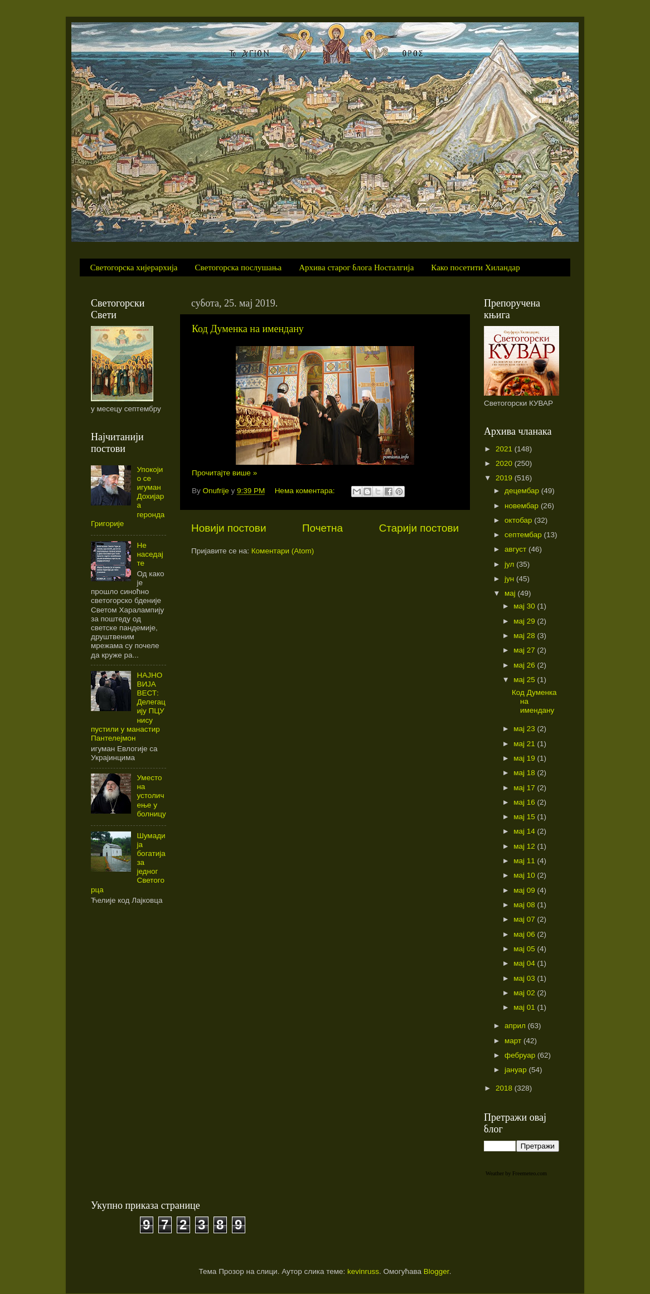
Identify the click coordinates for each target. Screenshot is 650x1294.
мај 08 (525, 905)
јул (510, 564)
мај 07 (525, 919)
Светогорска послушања (238, 267)
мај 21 (525, 744)
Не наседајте (150, 554)
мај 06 (525, 934)
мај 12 (525, 846)
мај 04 (525, 963)
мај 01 (525, 1007)
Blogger (436, 1271)
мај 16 (525, 802)
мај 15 (525, 817)
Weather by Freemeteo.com (516, 1173)
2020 (505, 463)
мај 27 (525, 650)
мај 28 (525, 635)
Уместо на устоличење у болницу (151, 796)
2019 (505, 478)
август (516, 549)
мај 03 (525, 978)
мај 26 (525, 665)
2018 (505, 1088)
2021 (505, 449)
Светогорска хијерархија (134, 267)
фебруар (521, 1055)
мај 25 (525, 679)
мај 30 (525, 606)
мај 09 (525, 890)
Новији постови (228, 528)
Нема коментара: (306, 491)
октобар (519, 520)
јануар (516, 1070)
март (514, 1041)
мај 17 (525, 788)
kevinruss (363, 1271)
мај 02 (525, 993)
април (516, 1025)
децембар (523, 491)
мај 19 (525, 758)
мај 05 (525, 949)
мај (511, 593)
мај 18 (525, 772)
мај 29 (525, 621)
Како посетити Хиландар (475, 267)
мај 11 (525, 861)
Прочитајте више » (224, 473)
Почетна (322, 528)
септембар (524, 535)
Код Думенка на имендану (248, 328)
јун (510, 579)
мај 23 (525, 728)
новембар (523, 506)
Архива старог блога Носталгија (356, 267)
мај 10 (525, 875)
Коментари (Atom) (282, 551)
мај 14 (525, 831)
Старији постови (419, 528)
